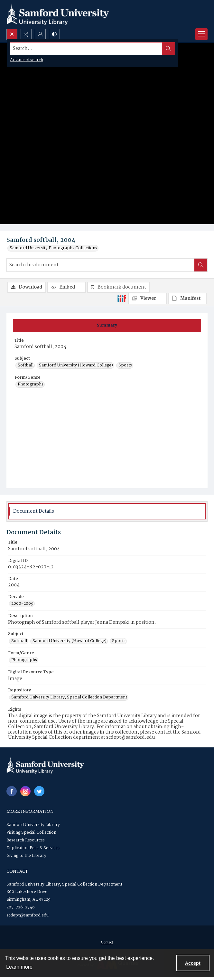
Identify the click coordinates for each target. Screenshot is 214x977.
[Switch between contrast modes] (54, 34)
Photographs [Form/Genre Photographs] (30, 384)
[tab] (107, 325)
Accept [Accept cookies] (192, 963)
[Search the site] (86, 49)
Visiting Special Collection (31, 832)
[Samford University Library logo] (57, 14)
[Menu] (201, 34)
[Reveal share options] (26, 34)
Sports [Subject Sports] (125, 365)
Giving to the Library (26, 855)
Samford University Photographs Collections (53, 248)
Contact (107, 942)
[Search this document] (100, 265)
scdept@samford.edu (27, 915)
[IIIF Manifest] (187, 298)
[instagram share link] (25, 791)
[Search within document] (200, 265)
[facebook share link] (11, 791)
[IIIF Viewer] (147, 298)
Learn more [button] (19, 967)
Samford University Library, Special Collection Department (64, 884)
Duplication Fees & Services (33, 848)
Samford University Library (33, 824)
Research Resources (25, 840)
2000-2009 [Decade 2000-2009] (22, 604)
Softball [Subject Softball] (25, 365)
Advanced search (26, 60)
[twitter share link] (39, 791)
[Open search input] (12, 34)
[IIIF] (121, 298)
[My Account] (40, 34)
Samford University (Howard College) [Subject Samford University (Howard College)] (76, 365)
